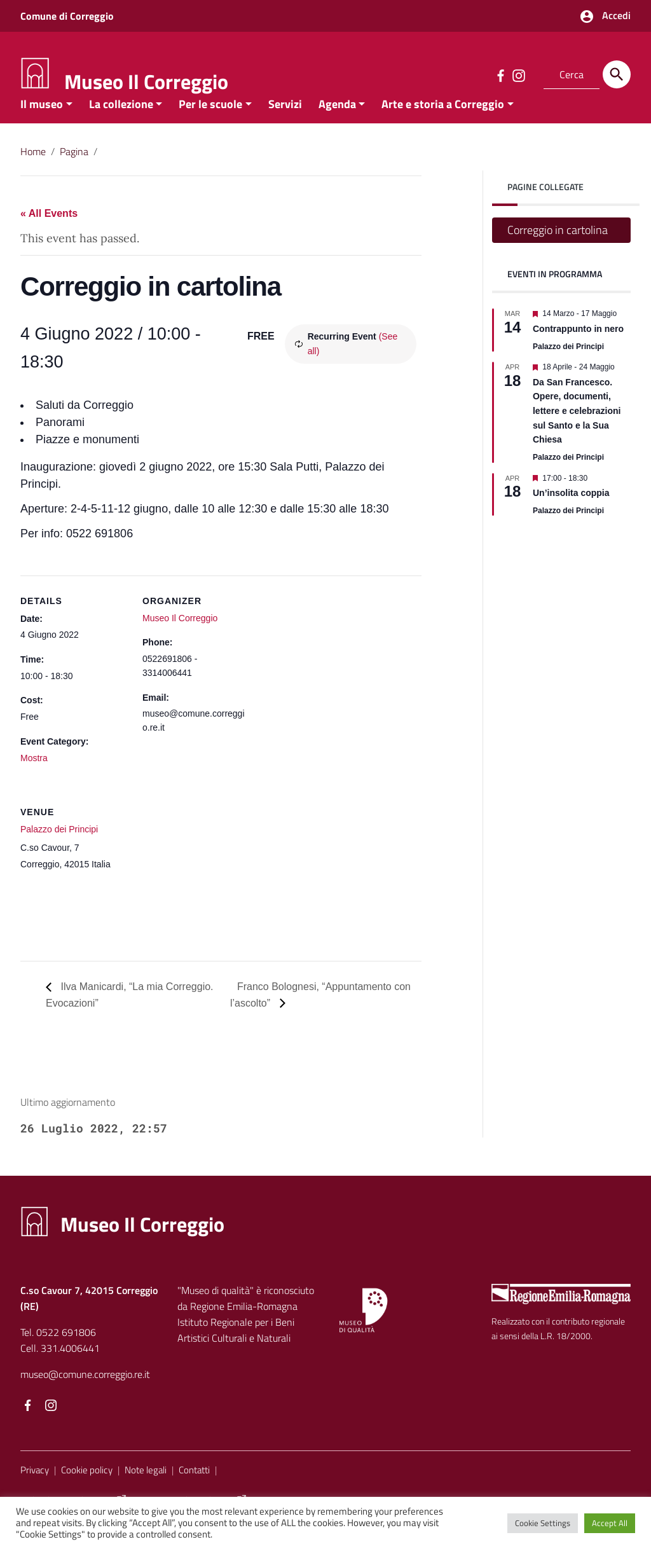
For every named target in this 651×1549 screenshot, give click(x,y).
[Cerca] (617, 74)
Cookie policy (87, 1489)
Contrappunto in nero (578, 348)
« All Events (49, 233)
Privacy (34, 1489)
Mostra (34, 777)
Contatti (194, 1489)
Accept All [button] (609, 1523)
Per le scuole (210, 123)
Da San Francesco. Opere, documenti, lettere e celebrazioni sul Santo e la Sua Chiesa (577, 430)
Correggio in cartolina (557, 249)
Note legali (146, 1489)
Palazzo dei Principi (59, 849)
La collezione (121, 123)
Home (33, 170)
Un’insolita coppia (571, 512)
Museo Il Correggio (146, 81)
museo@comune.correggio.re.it (85, 1393)
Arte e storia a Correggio (442, 123)
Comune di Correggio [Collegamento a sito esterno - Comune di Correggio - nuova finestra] (67, 16)
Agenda (337, 123)
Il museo (41, 123)
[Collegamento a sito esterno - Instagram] (518, 74)
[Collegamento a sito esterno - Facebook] (500, 74)
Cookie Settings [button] (542, 1523)
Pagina (74, 170)
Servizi (285, 123)
